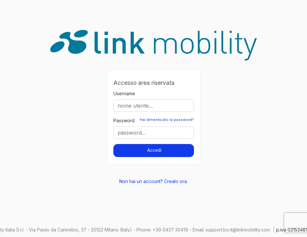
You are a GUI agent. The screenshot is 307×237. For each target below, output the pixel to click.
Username (124, 93)
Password (123, 120)
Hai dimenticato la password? (167, 119)
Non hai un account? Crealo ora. (153, 181)
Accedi (154, 150)
